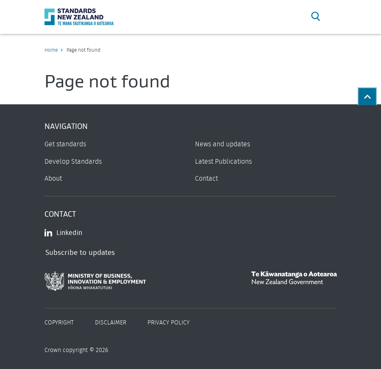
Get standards (65, 144)
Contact (206, 178)
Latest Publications (223, 161)
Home (51, 50)
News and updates (222, 144)
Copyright (59, 323)
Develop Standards (73, 161)
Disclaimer (110, 323)
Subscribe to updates (80, 252)
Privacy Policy (168, 323)
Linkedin (63, 233)
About (53, 178)
